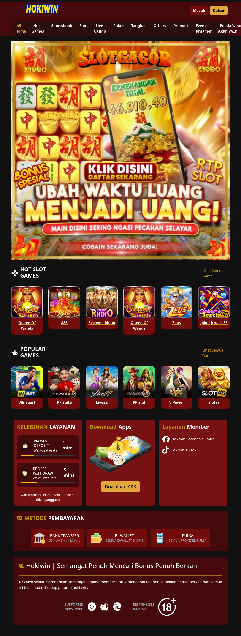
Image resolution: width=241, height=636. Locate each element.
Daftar (219, 10)
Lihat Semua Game (213, 273)
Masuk (199, 10)
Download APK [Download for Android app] (120, 486)
